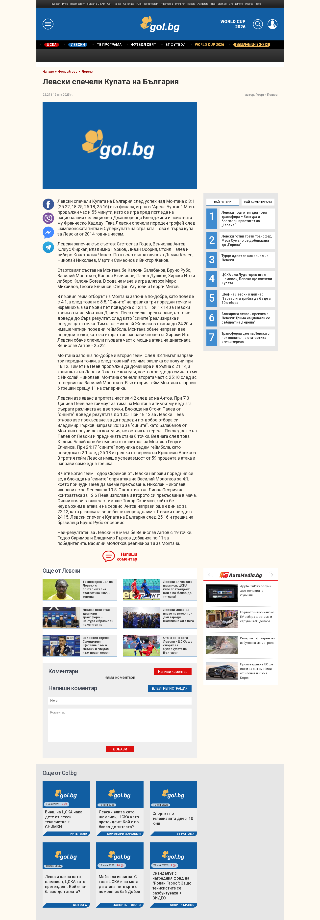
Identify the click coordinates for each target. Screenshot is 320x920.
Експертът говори (127, 905)
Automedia (167, 3)
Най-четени (222, 202)
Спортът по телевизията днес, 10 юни (172, 818)
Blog (213, 3)
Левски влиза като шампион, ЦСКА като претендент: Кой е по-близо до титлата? (177, 589)
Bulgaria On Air (96, 3)
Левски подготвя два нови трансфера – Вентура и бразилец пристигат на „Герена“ (244, 218)
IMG (44, 3)
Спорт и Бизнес (182, 905)
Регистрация (175, 688)
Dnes (65, 3)
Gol (109, 3)
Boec (258, 3)
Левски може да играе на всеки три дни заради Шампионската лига (178, 615)
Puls (139, 3)
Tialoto (117, 3)
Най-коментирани (258, 202)
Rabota (191, 3)
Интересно (78, 833)
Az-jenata (128, 3)
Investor (55, 3)
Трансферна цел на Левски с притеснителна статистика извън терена (246, 337)
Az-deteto (202, 3)
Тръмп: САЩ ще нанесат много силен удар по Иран (239, 671)
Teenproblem (151, 3)
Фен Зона (80, 905)
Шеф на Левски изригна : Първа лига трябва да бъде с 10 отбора (246, 298)
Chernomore (236, 3)
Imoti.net (180, 3)
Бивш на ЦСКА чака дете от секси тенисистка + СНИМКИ (63, 819)
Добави (120, 749)
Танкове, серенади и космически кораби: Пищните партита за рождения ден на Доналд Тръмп (238, 647)
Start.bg (222, 3)
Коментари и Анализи (124, 833)
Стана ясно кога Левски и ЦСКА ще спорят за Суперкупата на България (178, 645)
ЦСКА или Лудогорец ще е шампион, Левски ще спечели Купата (247, 279)
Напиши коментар (127, 557)
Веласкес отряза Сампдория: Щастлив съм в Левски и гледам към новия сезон (96, 645)
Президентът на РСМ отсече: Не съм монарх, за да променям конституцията (240, 619)
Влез (156, 688)
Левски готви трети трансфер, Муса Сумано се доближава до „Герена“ (247, 240)
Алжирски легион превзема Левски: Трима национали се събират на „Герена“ (246, 318)
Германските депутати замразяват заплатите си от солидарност (240, 593)
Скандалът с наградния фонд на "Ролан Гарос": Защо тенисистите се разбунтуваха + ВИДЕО (172, 885)
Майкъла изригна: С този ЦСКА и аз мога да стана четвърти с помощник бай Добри (119, 884)
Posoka (249, 3)
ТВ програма (184, 833)
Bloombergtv (77, 3)
